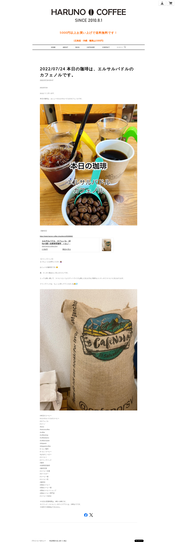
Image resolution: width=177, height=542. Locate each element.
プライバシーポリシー (39, 541)
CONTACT (106, 47)
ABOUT (65, 47)
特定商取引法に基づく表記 (57, 541)
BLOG (77, 47)
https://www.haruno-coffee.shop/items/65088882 (56, 236)
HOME (53, 47)
